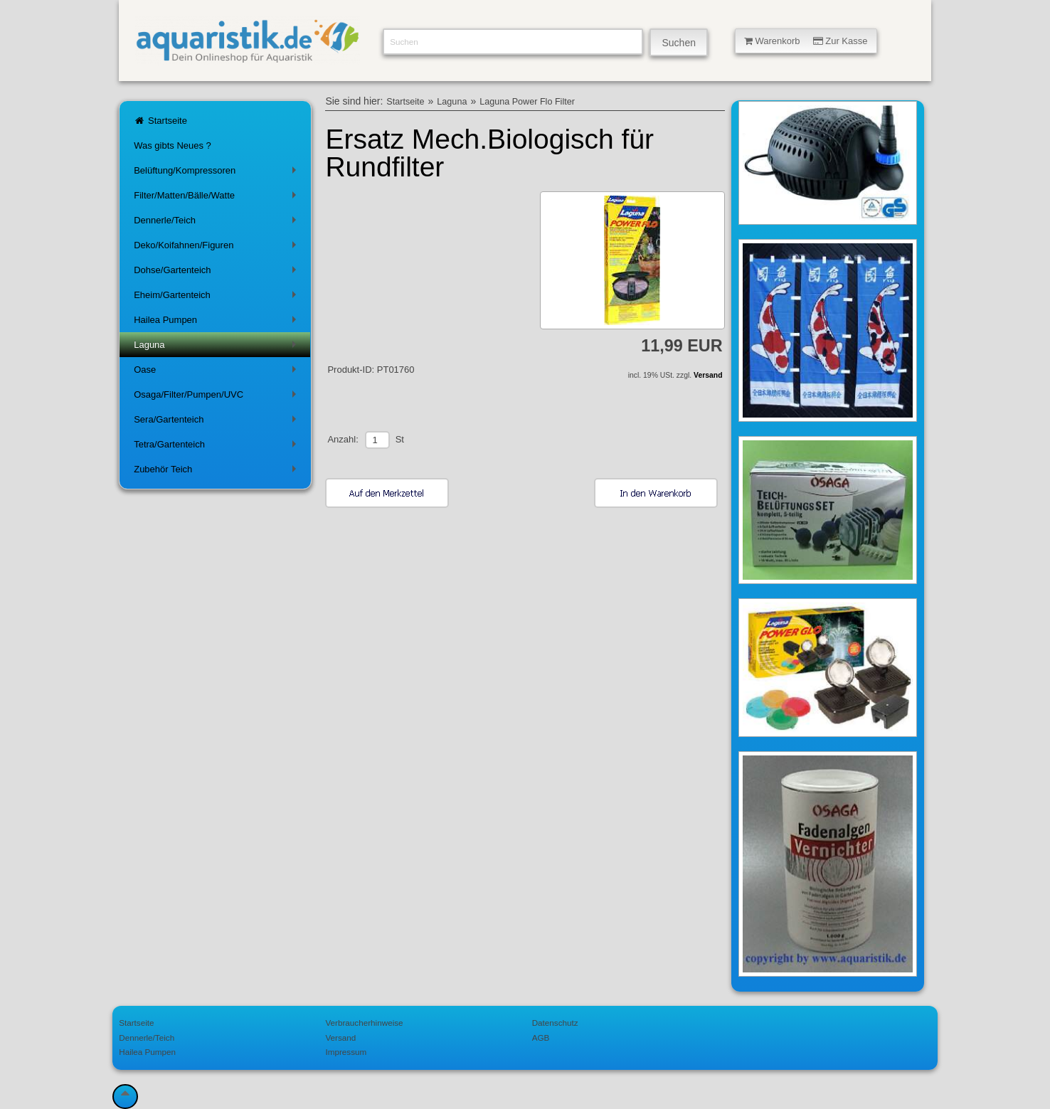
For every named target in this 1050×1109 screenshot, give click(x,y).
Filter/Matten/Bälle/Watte (218, 198)
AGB (541, 1037)
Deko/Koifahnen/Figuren (218, 248)
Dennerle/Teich (218, 223)
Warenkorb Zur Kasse (806, 41)
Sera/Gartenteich (218, 422)
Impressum (345, 1051)
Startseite (160, 120)
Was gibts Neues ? (172, 145)
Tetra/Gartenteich (218, 447)
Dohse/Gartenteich (218, 273)
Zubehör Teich (218, 472)
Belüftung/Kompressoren (218, 173)
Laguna (218, 347)
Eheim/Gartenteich (218, 298)
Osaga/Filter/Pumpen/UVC (218, 397)
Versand (708, 375)
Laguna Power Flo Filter (527, 102)
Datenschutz (555, 1022)
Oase (218, 372)
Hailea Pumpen (218, 322)
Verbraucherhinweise (364, 1022)
